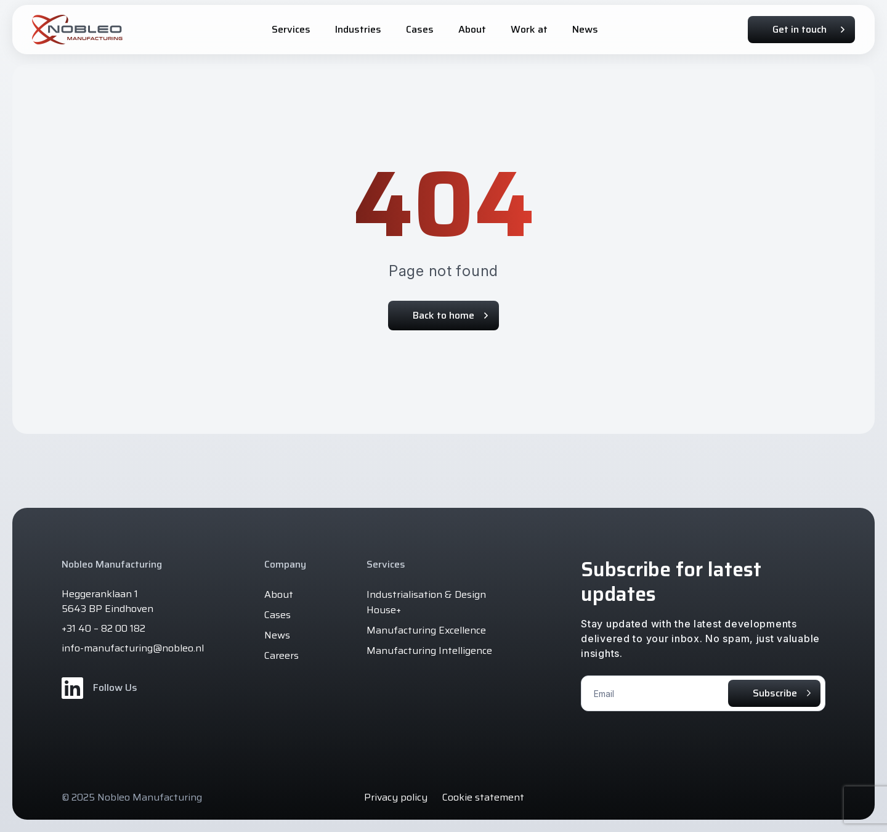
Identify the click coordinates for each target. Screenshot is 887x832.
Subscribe (775, 693)
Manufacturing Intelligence (429, 650)
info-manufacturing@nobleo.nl (133, 648)
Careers (281, 655)
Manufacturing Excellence (426, 630)
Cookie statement (483, 797)
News (277, 635)
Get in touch (808, 29)
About (278, 594)
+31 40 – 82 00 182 (103, 628)
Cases (277, 614)
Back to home (450, 315)
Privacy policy (395, 797)
